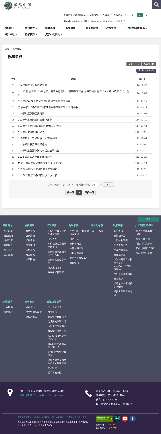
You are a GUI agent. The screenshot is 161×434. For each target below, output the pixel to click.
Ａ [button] (140, 15)
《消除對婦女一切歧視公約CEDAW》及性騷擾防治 (123, 264)
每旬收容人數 (143, 238)
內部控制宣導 (121, 240)
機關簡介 (10, 27)
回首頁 (119, 21)
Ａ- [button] (133, 15)
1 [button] (79, 192)
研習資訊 (30, 307)
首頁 (7, 49)
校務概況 (30, 27)
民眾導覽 (50, 27)
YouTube (95, 21)
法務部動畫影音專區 (57, 261)
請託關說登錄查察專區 (57, 353)
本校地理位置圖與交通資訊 (57, 245)
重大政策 (8, 254)
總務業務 (30, 249)
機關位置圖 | (27, 395)
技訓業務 (30, 235)
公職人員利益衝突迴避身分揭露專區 (57, 361)
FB (85, 21)
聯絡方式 (74, 238)
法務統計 (8, 311)
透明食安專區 (55, 372)
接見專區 (52, 238)
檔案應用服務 (55, 267)
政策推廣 (118, 230)
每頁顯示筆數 (83, 184)
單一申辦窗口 (58, 417)
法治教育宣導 (121, 245)
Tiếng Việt (118, 15)
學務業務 (30, 240)
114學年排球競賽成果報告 (32, 85)
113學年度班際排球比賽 (31, 131)
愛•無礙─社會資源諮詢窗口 (79, 232)
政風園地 (30, 259)
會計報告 (52, 311)
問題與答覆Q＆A (78, 257)
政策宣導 (111, 27)
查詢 (156, 4)
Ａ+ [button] (146, 15)
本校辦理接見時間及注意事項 (57, 232)
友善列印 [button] (150, 64)
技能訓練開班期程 (145, 248)
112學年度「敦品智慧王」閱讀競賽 (37, 138)
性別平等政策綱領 (123, 273)
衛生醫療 (30, 254)
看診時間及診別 (144, 243)
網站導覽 (94, 15)
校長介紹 (8, 235)
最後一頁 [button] (89, 192)
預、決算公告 (55, 307)
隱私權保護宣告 (25, 417)
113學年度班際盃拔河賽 (31, 113)
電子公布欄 (92, 27)
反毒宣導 (118, 278)
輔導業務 (30, 245)
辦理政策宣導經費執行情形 (123, 285)
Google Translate (72, 21)
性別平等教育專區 (57, 326)
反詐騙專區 (119, 235)
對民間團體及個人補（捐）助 (57, 345)
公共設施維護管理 (57, 321)
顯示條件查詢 (146, 70)
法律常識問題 (76, 248)
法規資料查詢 (76, 253)
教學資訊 (30, 34)
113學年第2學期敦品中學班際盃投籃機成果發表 (44, 100)
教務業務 (15, 56)
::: (2, 2)
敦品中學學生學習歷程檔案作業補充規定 (40, 162)
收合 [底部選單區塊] (148, 219)
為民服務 (70, 27)
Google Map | (41, 395)
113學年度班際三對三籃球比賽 (35, 119)
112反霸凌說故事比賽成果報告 (35, 156)
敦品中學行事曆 (56, 272)
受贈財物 (52, 367)
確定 (108, 184)
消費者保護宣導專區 (123, 293)
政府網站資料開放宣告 (76, 417)
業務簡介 (8, 245)
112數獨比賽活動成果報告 (32, 144)
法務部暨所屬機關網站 (74, 15)
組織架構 (8, 240)
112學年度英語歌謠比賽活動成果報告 (38, 150)
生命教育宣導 (121, 249)
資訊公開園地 (52, 34)
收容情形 (8, 307)
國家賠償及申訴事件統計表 (57, 337)
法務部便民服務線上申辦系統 (57, 253)
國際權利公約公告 (57, 331)
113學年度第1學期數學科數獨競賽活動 (39, 125)
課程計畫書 (31, 316)
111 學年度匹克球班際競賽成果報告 (37, 168)
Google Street (56, 395)
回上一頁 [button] (135, 64)
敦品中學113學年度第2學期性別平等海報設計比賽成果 (48, 107)
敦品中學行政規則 (57, 316)
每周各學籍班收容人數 (145, 232)
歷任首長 (8, 249)
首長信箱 (107, 21)
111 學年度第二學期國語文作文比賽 (37, 175)
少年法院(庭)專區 (135, 27)
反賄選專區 (119, 254)
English (106, 15)
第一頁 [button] (70, 192)
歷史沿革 (8, 230)
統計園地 (10, 34)
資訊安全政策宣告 (42, 417)
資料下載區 (75, 243)
